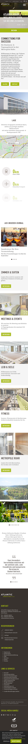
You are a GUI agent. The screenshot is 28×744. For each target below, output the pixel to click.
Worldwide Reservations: (11, 638)
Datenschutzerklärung (19, 738)
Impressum (7, 652)
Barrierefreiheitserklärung (11, 655)
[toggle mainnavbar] (24, 5)
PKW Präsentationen (9, 680)
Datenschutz (7, 653)
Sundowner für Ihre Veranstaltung (10, 250)
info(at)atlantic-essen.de (7, 618)
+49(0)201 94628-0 (8, 630)
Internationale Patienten (10, 677)
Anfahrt (7, 1)
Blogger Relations (8, 681)
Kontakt (15, 84)
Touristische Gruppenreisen (11, 678)
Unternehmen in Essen (10, 687)
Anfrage (6, 635)
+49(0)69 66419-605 (9, 639)
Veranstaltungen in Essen (10, 689)
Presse (5, 659)
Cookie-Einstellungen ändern (11, 691)
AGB (5, 656)
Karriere (6, 658)
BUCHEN (14, 30)
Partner (6, 661)
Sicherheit (6, 684)
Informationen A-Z (9, 686)
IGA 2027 (6, 673)
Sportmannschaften (9, 674)
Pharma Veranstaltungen (10, 676)
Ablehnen (6, 741)
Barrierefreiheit (8, 683)
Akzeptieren (16, 741)
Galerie (5, 84)
